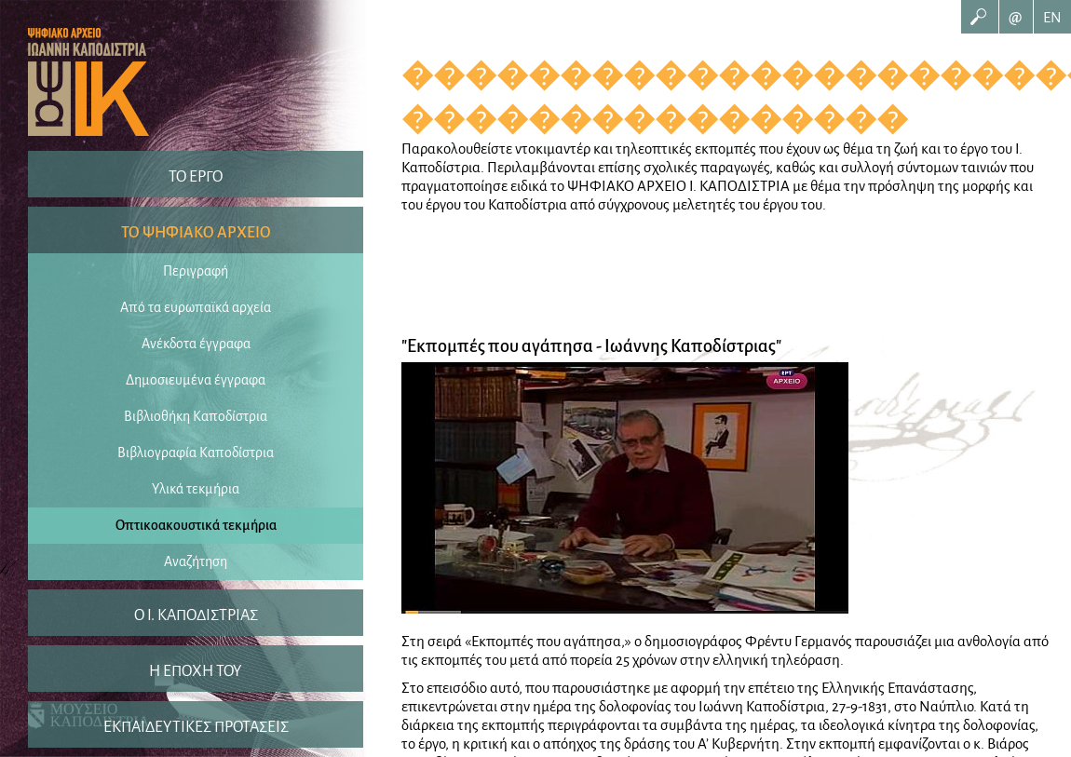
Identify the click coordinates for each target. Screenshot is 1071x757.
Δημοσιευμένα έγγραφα (195, 379)
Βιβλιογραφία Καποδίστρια (195, 452)
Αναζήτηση (195, 561)
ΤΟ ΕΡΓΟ (196, 177)
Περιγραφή (195, 271)
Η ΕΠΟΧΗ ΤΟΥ (195, 671)
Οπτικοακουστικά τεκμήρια (196, 525)
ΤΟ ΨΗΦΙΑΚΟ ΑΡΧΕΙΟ (196, 232)
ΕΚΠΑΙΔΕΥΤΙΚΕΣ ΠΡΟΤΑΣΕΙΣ (196, 727)
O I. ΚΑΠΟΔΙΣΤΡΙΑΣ (196, 615)
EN (1052, 17)
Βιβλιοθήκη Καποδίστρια (195, 416)
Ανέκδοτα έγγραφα (196, 343)
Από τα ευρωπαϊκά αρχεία (195, 307)
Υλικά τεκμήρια (195, 488)
